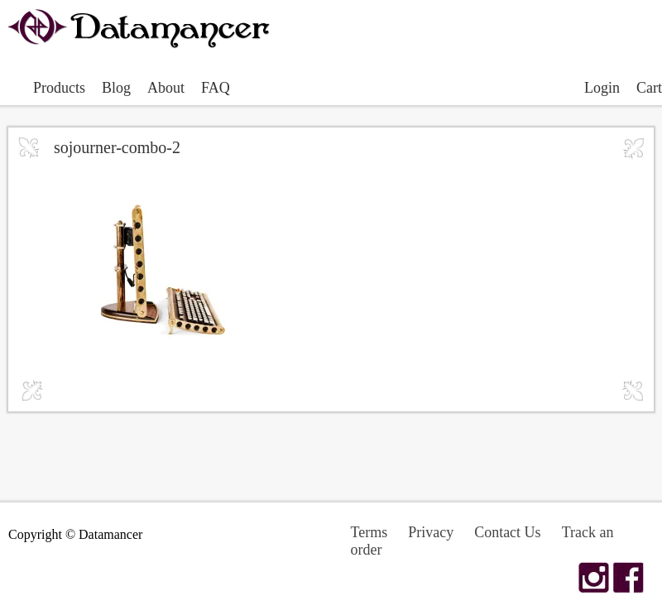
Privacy (430, 532)
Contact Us (507, 532)
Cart (649, 87)
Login (602, 87)
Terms (368, 532)
